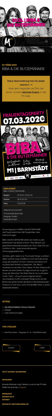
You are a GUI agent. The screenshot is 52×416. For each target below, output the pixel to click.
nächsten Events (30, 92)
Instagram (22, 387)
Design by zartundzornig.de (15, 404)
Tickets (12, 348)
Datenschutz (8, 397)
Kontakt (6, 400)
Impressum (7, 394)
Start (43, 348)
